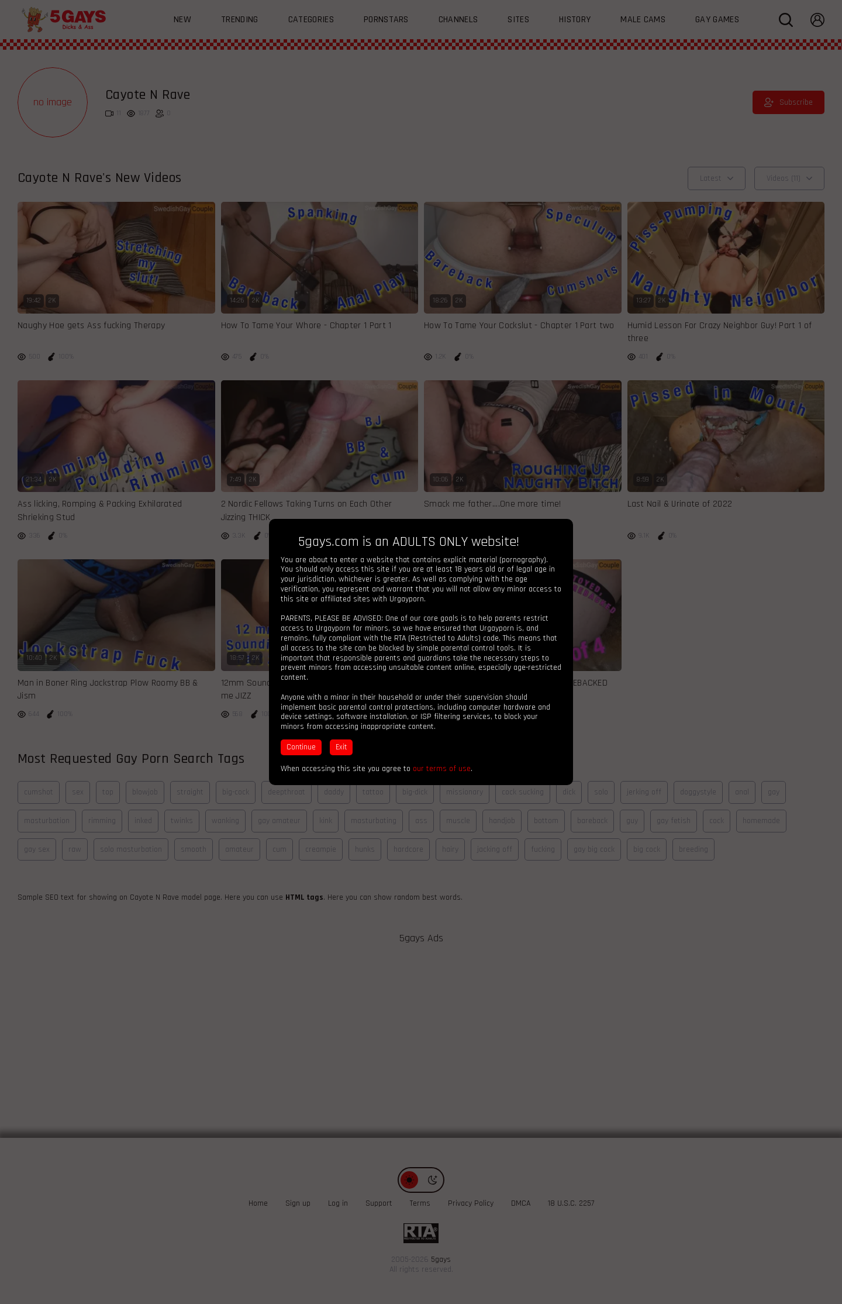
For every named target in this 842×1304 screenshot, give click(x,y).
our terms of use (442, 768)
